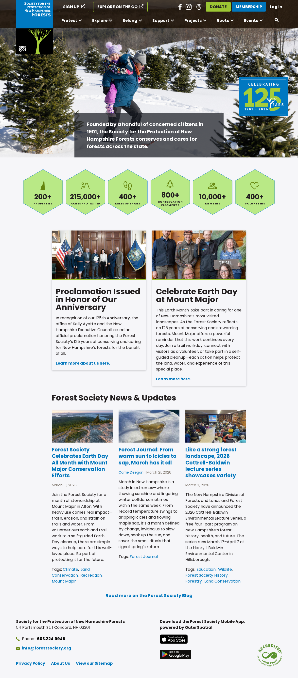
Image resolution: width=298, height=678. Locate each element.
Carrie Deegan (131, 472)
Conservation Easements (170, 192)
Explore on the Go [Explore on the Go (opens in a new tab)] (117, 7)
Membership (249, 7)
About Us (60, 663)
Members (212, 192)
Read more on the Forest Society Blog (149, 595)
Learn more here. (173, 379)
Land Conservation (71, 572)
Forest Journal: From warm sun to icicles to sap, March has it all (147, 456)
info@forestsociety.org (46, 648)
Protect (69, 20)
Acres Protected (85, 192)
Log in (276, 7)
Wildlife (225, 569)
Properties (43, 192)
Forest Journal (144, 556)
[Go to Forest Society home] (34, 27)
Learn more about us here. (83, 363)
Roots (223, 20)
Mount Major (64, 581)
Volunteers (255, 192)
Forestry (193, 581)
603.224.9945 (51, 639)
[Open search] (276, 20)
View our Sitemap (94, 663)
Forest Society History (206, 575)
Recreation (91, 575)
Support (160, 20)
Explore (99, 20)
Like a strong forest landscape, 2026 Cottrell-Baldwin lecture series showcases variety (211, 462)
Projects (193, 20)
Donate (218, 7)
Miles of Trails (128, 192)
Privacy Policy (30, 663)
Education (206, 569)
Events (251, 20)
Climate (70, 569)
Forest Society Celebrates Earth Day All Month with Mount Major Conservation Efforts (80, 462)
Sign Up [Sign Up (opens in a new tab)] (71, 7)
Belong (130, 20)
